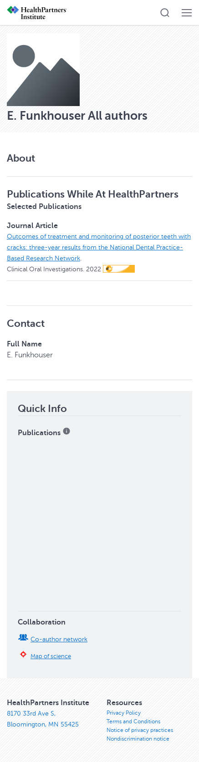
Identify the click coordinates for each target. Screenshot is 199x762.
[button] (164, 12)
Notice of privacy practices (140, 730)
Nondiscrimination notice (138, 739)
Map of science (51, 656)
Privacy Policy (124, 713)
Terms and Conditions (133, 721)
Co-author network (59, 639)
